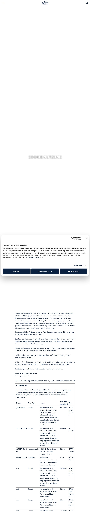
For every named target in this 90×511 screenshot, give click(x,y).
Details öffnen (78, 265)
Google (30, 407)
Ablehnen (16, 271)
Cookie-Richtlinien (32, 257)
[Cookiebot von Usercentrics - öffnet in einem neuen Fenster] (72, 238)
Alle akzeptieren (73, 271)
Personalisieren (45, 271)
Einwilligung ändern (22, 376)
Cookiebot (63, 381)
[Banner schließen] (86, 238)
